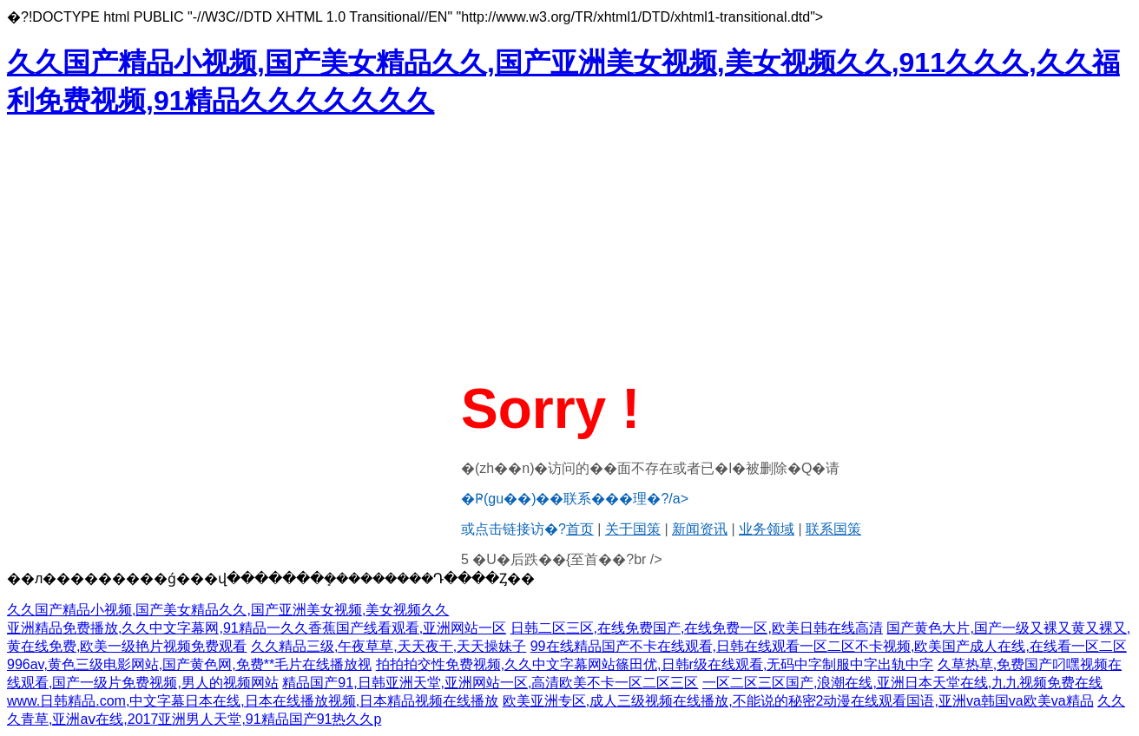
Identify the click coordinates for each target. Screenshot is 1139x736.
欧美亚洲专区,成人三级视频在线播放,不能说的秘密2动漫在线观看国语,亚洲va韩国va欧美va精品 (798, 700)
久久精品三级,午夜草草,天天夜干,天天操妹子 (388, 646)
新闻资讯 (700, 529)
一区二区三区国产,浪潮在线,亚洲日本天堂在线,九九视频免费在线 (902, 682)
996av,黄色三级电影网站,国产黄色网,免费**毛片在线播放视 (189, 664)
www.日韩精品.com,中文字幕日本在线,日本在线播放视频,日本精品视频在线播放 (252, 700)
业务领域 (766, 529)
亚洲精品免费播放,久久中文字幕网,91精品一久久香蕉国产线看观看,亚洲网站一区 (256, 628)
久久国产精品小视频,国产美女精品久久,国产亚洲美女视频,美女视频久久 (228, 609)
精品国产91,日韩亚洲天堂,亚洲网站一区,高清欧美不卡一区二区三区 (490, 682)
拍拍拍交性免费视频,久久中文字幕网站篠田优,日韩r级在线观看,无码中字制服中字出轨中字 (655, 664)
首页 (580, 529)
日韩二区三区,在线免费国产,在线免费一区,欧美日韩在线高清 (696, 628)
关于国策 (633, 529)
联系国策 (833, 529)
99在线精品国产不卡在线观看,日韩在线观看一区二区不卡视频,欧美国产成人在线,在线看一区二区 (828, 646)
